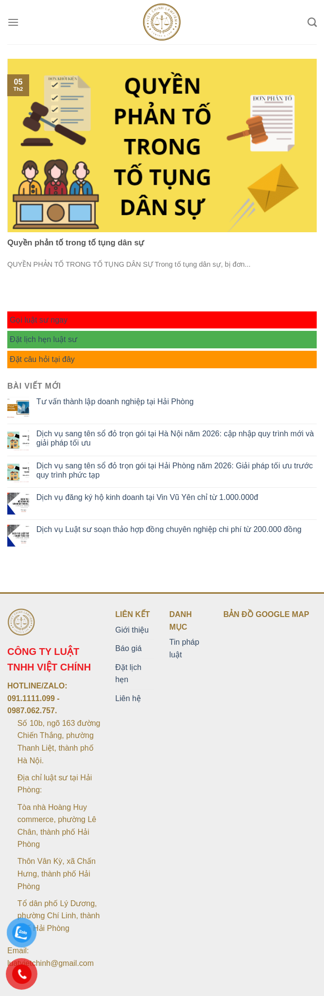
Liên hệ (128, 698)
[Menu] (13, 22)
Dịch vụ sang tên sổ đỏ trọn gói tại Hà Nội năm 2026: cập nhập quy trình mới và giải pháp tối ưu (175, 438)
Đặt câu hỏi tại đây (42, 359)
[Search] (312, 22)
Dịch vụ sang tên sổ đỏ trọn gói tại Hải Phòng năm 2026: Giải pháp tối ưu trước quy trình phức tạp (174, 470)
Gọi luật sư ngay (39, 320)
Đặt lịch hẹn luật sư (43, 339)
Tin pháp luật (184, 648)
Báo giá (128, 648)
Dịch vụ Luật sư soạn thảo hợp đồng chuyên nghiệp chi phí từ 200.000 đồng (169, 529)
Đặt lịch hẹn (128, 673)
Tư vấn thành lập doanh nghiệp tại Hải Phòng (115, 401)
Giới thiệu (132, 630)
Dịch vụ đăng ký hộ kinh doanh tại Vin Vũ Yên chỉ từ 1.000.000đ (147, 497)
